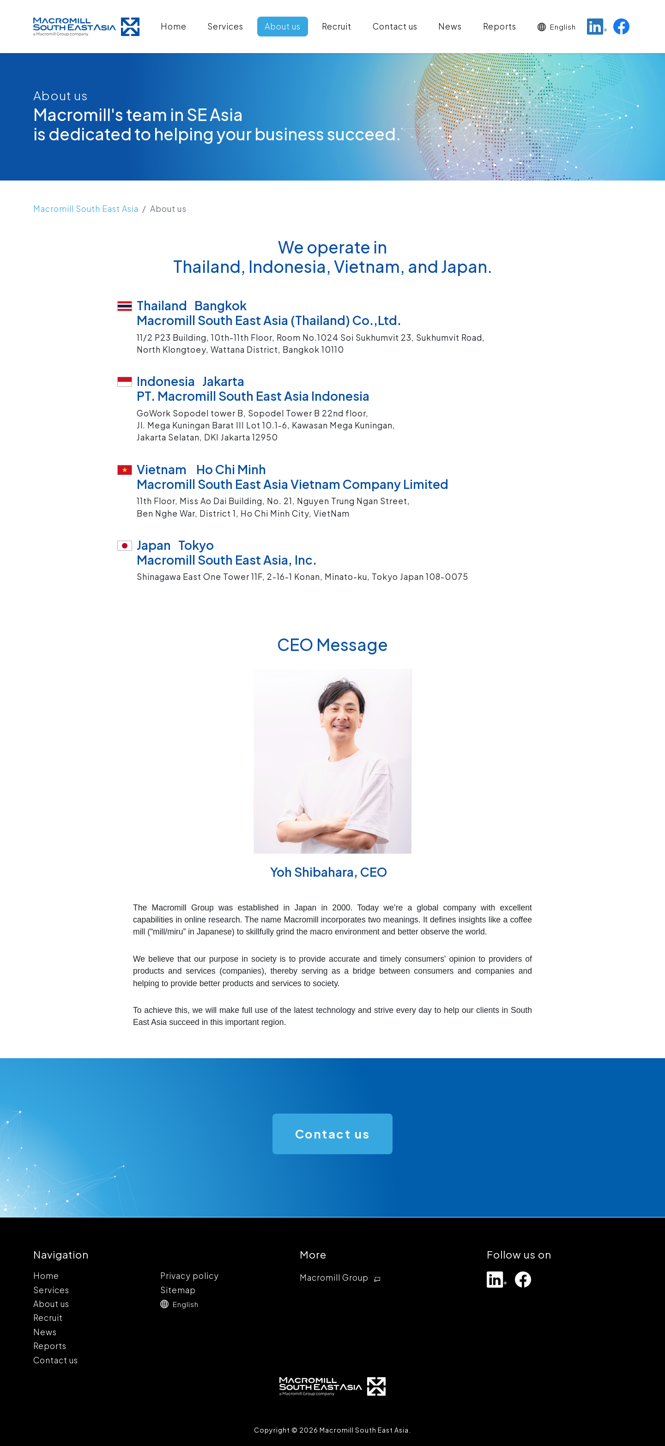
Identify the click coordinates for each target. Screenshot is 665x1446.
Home (174, 26)
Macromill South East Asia (86, 209)
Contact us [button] (332, 1134)
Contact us (395, 26)
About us (283, 26)
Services (225, 26)
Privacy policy (189, 1276)
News (450, 26)
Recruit (336, 26)
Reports (499, 26)
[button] (556, 26)
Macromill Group (342, 1277)
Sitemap (178, 1290)
